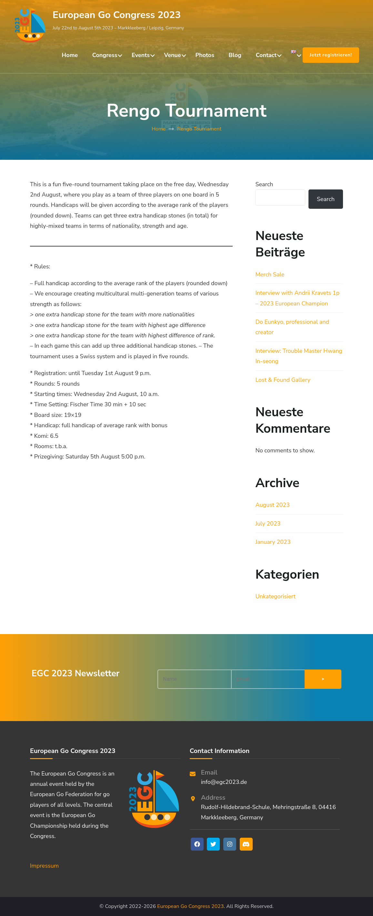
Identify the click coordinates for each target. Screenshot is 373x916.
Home (70, 55)
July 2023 (267, 523)
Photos (204, 55)
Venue (172, 55)
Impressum (44, 866)
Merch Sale (269, 274)
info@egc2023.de (224, 782)
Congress (104, 55)
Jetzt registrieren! (331, 55)
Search (264, 184)
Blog (235, 55)
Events (141, 55)
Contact (266, 55)
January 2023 (272, 542)
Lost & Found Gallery (282, 380)
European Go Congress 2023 (117, 15)
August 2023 (272, 505)
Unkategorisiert (275, 596)
